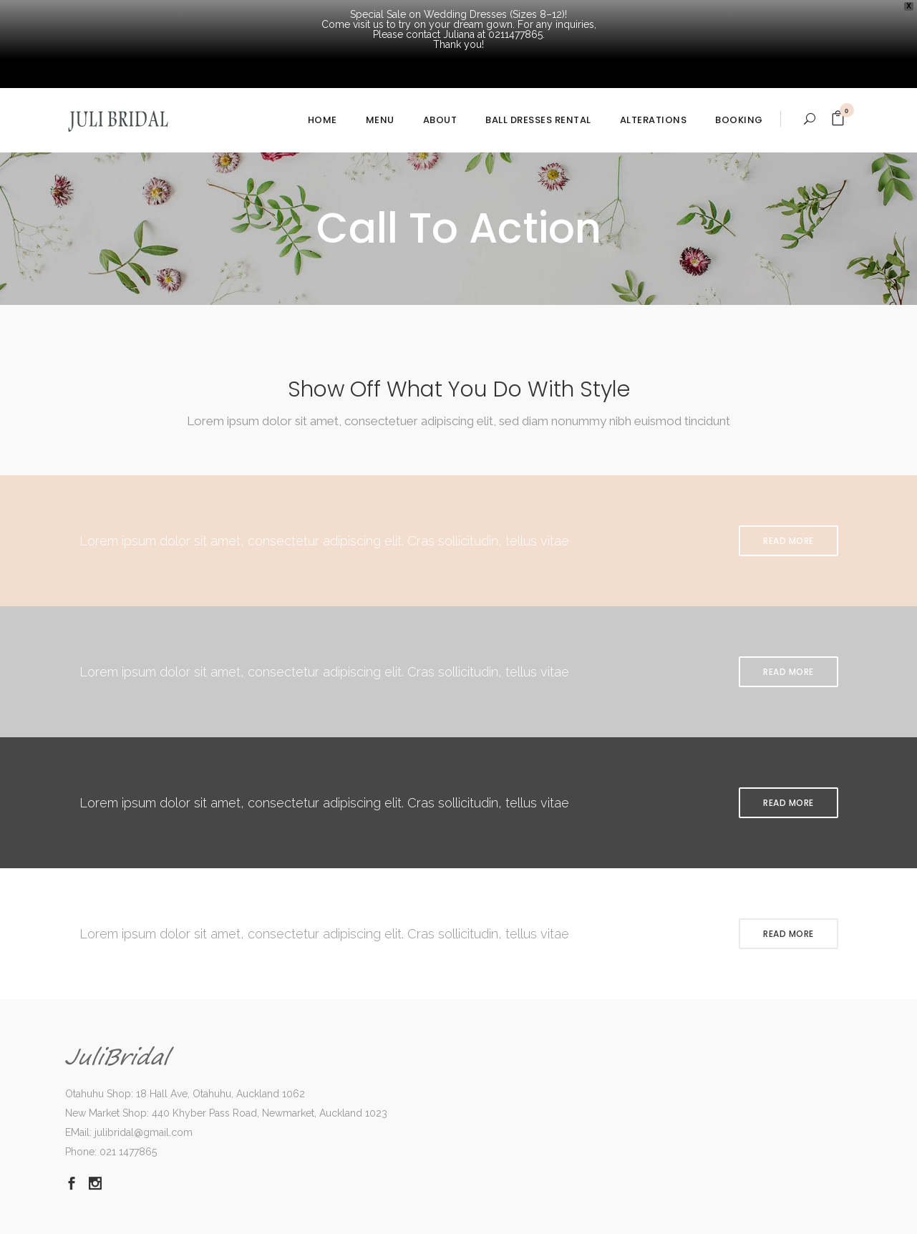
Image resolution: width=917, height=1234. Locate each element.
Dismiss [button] (744, 1217)
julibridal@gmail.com (143, 1073)
